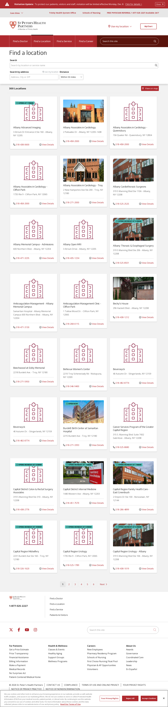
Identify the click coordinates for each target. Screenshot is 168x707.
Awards (129, 649)
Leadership (131, 661)
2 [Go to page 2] (69, 584)
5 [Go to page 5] (87, 584)
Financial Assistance (19, 657)
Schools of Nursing (91, 13)
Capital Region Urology (75, 551)
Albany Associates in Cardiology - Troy (83, 185)
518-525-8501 (121, 262)
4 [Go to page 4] (81, 584)
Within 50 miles (68, 77)
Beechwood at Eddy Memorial (29, 367)
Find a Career (86, 39)
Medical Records (17, 669)
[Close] (164, 698)
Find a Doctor (20, 39)
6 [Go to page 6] (93, 584)
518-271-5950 (21, 381)
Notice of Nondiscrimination (63, 689)
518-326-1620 (21, 568)
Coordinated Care (134, 657)
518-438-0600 (21, 144)
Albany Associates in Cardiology (79, 127)
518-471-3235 (21, 258)
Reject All (130, 698)
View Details (46, 144)
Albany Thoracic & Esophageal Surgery (133, 245)
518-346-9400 (71, 386)
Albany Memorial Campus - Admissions (33, 244)
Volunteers (92, 669)
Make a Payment (17, 665)
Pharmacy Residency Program (101, 653)
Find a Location (42, 39)
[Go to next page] (103, 584)
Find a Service (64, 39)
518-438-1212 (121, 317)
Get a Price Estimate (19, 649)
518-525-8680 (121, 447)
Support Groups (56, 657)
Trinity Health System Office (62, 13)
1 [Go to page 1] (64, 584)
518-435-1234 (71, 258)
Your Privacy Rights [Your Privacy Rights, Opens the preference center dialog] (109, 698)
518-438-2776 (21, 509)
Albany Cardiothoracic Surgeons (129, 186)
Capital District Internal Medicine (79, 489)
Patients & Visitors (59, 615)
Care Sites (15, 13)
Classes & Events (56, 649)
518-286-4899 (121, 509)
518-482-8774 (121, 382)
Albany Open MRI (72, 244)
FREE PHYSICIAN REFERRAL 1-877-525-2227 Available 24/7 (133, 13)
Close (160, 4)
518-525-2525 (121, 203)
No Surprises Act (17, 673)
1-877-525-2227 (18, 605)
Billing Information (18, 661)
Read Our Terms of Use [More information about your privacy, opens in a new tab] (70, 704)
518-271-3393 (71, 445)
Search (13, 60)
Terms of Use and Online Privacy (100, 685)
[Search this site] (129, 41)
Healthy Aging (55, 653)
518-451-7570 (71, 503)
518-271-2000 (71, 202)
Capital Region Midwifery (26, 551)
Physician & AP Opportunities (101, 665)
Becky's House (120, 303)
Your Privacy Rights (134, 685)
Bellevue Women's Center (76, 369)
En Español (131, 669)
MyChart (149, 26)
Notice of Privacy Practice (26, 689)
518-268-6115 (71, 323)
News (129, 665)
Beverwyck (119, 369)
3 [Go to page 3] (75, 584)
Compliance (71, 685)
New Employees (95, 649)
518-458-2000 (71, 141)
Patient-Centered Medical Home (25, 677)
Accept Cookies (149, 698)
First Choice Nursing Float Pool (102, 661)
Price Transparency (18, 653)
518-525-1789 (71, 565)
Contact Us (53, 685)
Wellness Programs (57, 661)
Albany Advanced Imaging (27, 127)
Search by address (19, 71)
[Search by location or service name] (84, 65)
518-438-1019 (121, 568)
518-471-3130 (21, 327)
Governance (132, 653)
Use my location (118, 26)
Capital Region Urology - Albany (129, 551)
